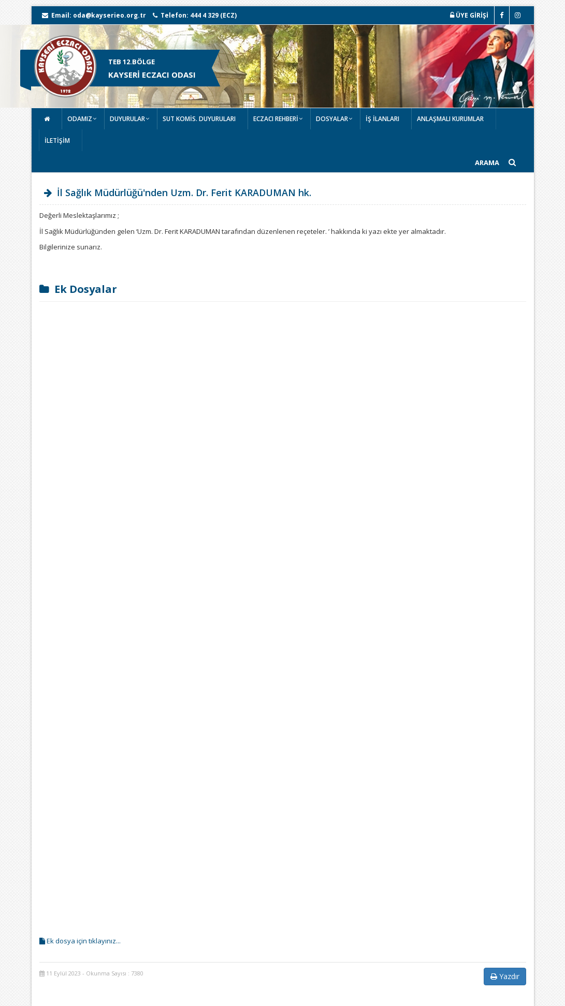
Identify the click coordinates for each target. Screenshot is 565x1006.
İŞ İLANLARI (382, 118)
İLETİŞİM (57, 140)
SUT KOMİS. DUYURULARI (199, 118)
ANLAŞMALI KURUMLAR (450, 118)
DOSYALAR (332, 118)
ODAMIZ (79, 118)
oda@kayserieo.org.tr (109, 15)
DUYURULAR (127, 118)
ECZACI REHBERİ (275, 118)
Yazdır (504, 976)
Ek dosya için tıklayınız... (80, 940)
